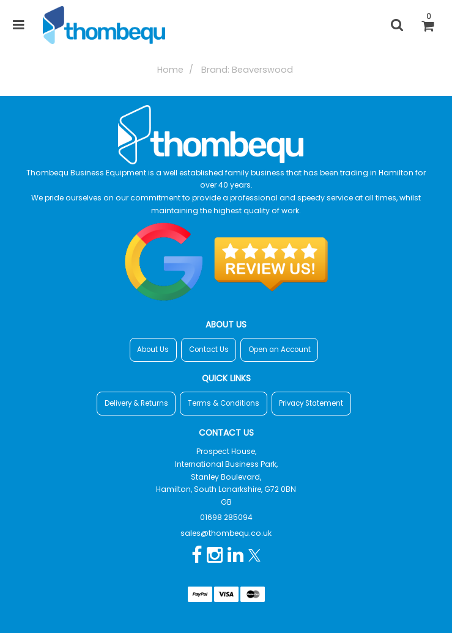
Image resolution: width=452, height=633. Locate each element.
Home (170, 70)
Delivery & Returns (136, 403)
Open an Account (279, 349)
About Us (153, 349)
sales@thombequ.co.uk (226, 533)
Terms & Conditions (223, 403)
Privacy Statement (311, 403)
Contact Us (209, 349)
